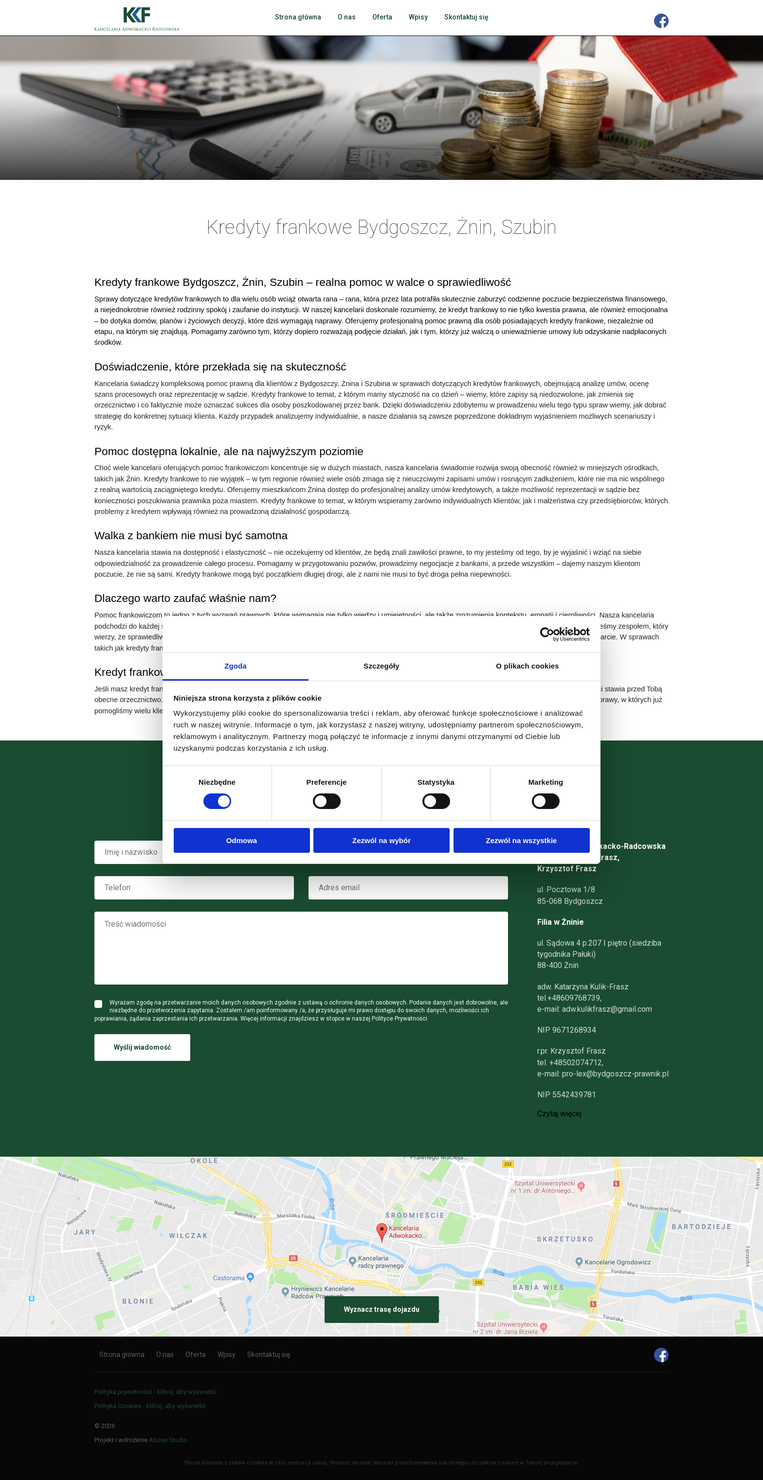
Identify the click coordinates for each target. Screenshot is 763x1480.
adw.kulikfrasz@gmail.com (607, 1009)
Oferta (382, 17)
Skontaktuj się (466, 17)
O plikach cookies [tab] (527, 666)
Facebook (661, 21)
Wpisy (418, 17)
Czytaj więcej (559, 1114)
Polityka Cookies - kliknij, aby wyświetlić (150, 1406)
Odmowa (241, 840)
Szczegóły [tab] (381, 666)
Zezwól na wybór (381, 840)
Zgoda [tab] (235, 666)
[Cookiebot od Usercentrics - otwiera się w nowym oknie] (547, 634)
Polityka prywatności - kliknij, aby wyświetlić (155, 1391)
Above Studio (168, 1440)
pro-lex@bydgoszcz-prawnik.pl (615, 1073)
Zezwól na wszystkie (521, 840)
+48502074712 (575, 1062)
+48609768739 (573, 998)
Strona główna (298, 17)
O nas (347, 17)
